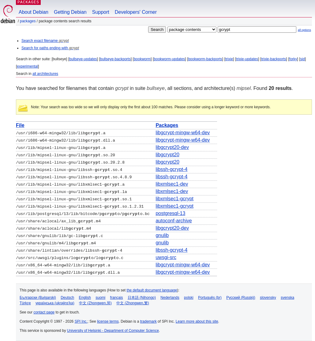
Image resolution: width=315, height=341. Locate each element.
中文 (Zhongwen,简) (95, 303)
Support (100, 12)
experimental (27, 66)
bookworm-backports (205, 59)
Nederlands (169, 297)
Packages (28, 21)
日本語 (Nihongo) (142, 297)
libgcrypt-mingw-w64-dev (183, 132)
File (20, 125)
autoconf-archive (174, 220)
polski (188, 297)
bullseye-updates (83, 59)
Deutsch (67, 297)
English (85, 297)
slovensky (268, 297)
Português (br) (210, 297)
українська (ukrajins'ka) (55, 303)
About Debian (33, 12)
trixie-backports (273, 59)
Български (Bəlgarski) (38, 297)
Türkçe (25, 303)
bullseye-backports (115, 59)
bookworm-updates (169, 59)
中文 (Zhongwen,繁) (132, 303)
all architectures (45, 74)
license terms (108, 321)
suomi (100, 297)
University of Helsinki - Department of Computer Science (113, 330)
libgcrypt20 (167, 154)
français (116, 297)
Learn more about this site (197, 321)
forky (293, 59)
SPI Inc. (81, 321)
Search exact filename (45, 41)
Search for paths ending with (50, 48)
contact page (43, 312)
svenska (287, 297)
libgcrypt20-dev (172, 147)
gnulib (162, 235)
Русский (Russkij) (240, 297)
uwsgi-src (166, 257)
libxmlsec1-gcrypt (174, 198)
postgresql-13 (170, 213)
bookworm (142, 59)
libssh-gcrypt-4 (171, 169)
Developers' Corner (136, 12)
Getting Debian (70, 12)
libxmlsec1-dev (172, 184)
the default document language (152, 290)
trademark (148, 321)
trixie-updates (247, 59)
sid (302, 59)
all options (304, 30)
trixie (229, 59)
